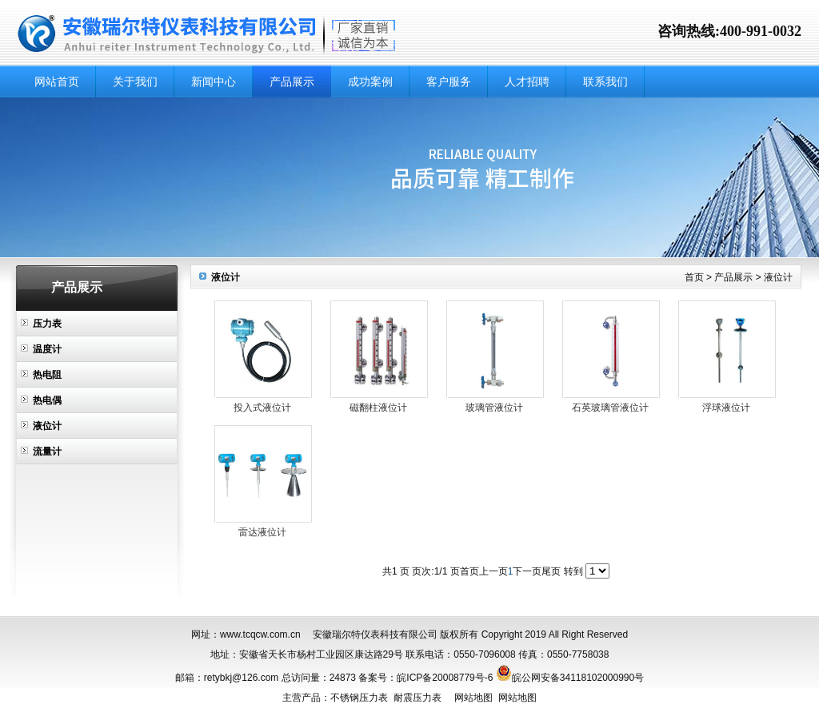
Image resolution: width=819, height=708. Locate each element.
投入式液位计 (262, 407)
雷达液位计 (262, 532)
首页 (694, 277)
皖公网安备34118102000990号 (578, 677)
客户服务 (448, 81)
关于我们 (135, 81)
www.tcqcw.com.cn (260, 634)
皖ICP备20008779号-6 (445, 677)
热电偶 (47, 400)
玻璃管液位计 (494, 407)
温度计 (47, 349)
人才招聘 (527, 81)
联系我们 (605, 81)
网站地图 (473, 697)
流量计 (47, 451)
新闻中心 (213, 81)
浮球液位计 (726, 407)
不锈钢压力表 (359, 697)
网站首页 (56, 81)
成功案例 (370, 81)
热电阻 (47, 374)
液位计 (47, 426)
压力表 (47, 323)
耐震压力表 (417, 697)
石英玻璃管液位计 (610, 407)
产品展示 (292, 81)
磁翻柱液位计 (378, 407)
